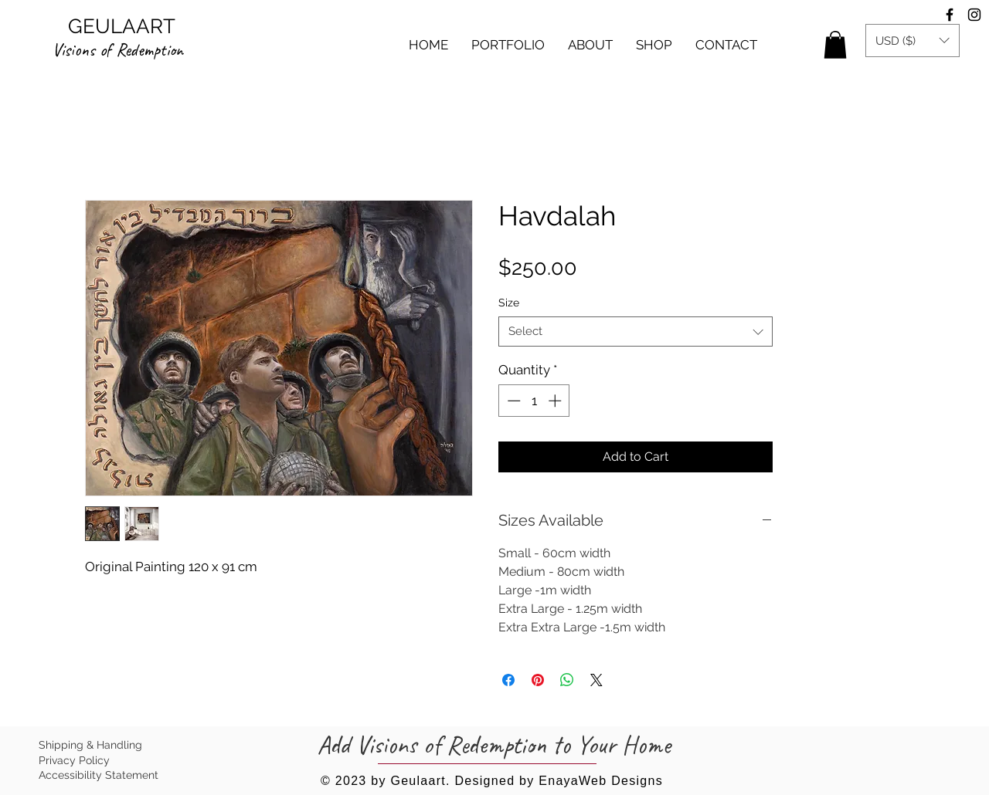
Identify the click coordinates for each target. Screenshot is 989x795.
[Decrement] (512, 400)
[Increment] (556, 400)
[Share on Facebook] (508, 680)
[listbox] (912, 40)
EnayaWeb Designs (601, 780)
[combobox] (635, 331)
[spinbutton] (534, 400)
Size (508, 302)
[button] (508, 44)
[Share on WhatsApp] (567, 680)
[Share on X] (596, 680)
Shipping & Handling (90, 745)
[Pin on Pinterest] (537, 680)
